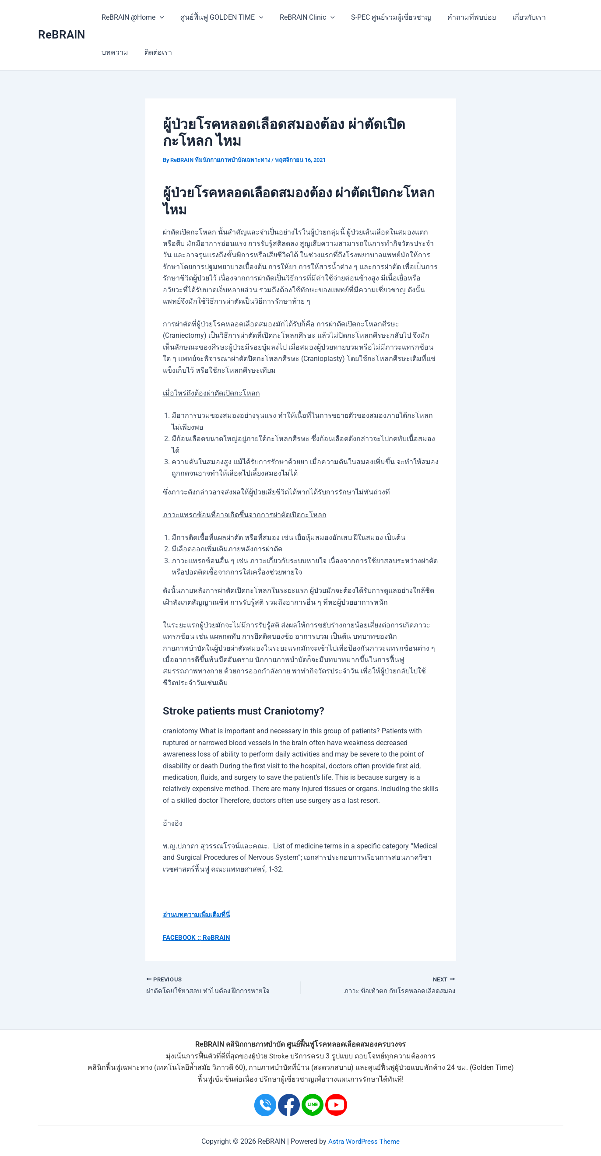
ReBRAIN (61, 34)
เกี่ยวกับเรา (516, 17)
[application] (159, 17)
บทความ (114, 52)
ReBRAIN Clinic (301, 17)
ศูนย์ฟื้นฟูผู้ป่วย (389, 1067)
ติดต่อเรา (155, 52)
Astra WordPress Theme (364, 1141)
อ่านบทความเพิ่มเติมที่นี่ (199, 915)
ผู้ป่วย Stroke (270, 1056)
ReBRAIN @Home (132, 17)
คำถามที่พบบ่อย (461, 17)
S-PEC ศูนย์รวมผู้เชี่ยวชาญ (383, 17)
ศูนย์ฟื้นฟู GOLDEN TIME (218, 17)
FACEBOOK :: (183, 937)
